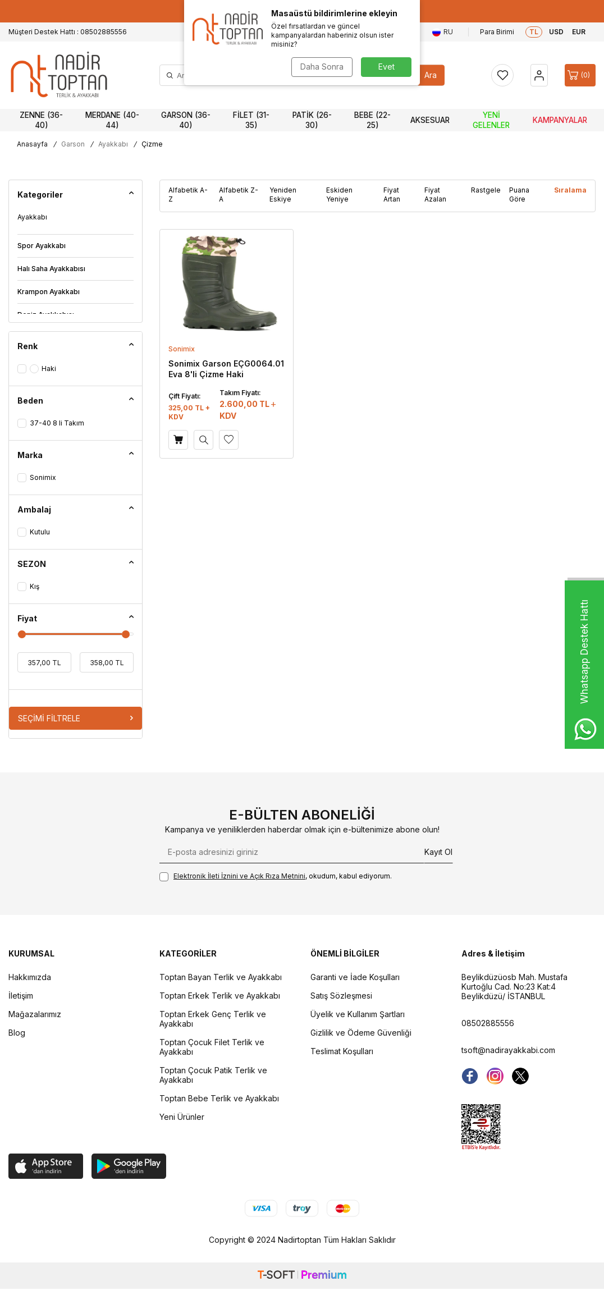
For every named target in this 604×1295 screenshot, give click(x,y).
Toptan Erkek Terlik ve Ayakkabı (219, 995)
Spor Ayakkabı (41, 245)
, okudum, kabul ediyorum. (275, 876)
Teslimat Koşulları (341, 1051)
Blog (16, 1032)
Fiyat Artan (391, 194)
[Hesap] (539, 75)
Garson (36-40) (186, 120)
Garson (73, 144)
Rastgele (486, 190)
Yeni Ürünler (181, 1117)
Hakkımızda (29, 977)
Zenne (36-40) (41, 120)
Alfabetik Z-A (238, 194)
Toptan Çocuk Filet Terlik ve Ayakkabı (211, 1046)
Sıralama (570, 190)
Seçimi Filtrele (75, 718)
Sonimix (181, 349)
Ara (430, 75)
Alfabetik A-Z (188, 194)
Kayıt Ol (438, 852)
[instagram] (495, 1076)
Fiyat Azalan (435, 194)
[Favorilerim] (502, 75)
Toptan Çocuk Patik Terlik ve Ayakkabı (213, 1074)
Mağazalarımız (34, 1014)
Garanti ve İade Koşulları (355, 977)
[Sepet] (580, 75)
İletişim (20, 995)
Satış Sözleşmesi (341, 995)
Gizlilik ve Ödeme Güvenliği (360, 1032)
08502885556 (487, 1023)
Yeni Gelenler (491, 120)
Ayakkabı (113, 144)
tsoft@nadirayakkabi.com (508, 1050)
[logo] (58, 75)
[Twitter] (520, 1076)
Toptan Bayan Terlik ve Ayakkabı (220, 977)
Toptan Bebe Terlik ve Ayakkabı (219, 1098)
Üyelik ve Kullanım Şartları (357, 1014)
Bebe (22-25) (372, 120)
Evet (386, 66)
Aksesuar (430, 120)
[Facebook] (469, 1076)
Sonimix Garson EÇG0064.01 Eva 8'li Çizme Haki (226, 368)
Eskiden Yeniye (339, 194)
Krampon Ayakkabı (48, 291)
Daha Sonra (322, 66)
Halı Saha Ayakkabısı (51, 268)
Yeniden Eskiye (282, 194)
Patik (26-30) (312, 120)
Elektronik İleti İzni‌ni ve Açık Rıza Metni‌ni (239, 876)
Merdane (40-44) (112, 120)
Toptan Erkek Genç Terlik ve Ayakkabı (212, 1018)
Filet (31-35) (251, 120)
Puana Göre (519, 194)
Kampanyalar (560, 120)
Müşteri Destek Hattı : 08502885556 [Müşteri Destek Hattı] (67, 32)
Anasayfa (32, 144)
